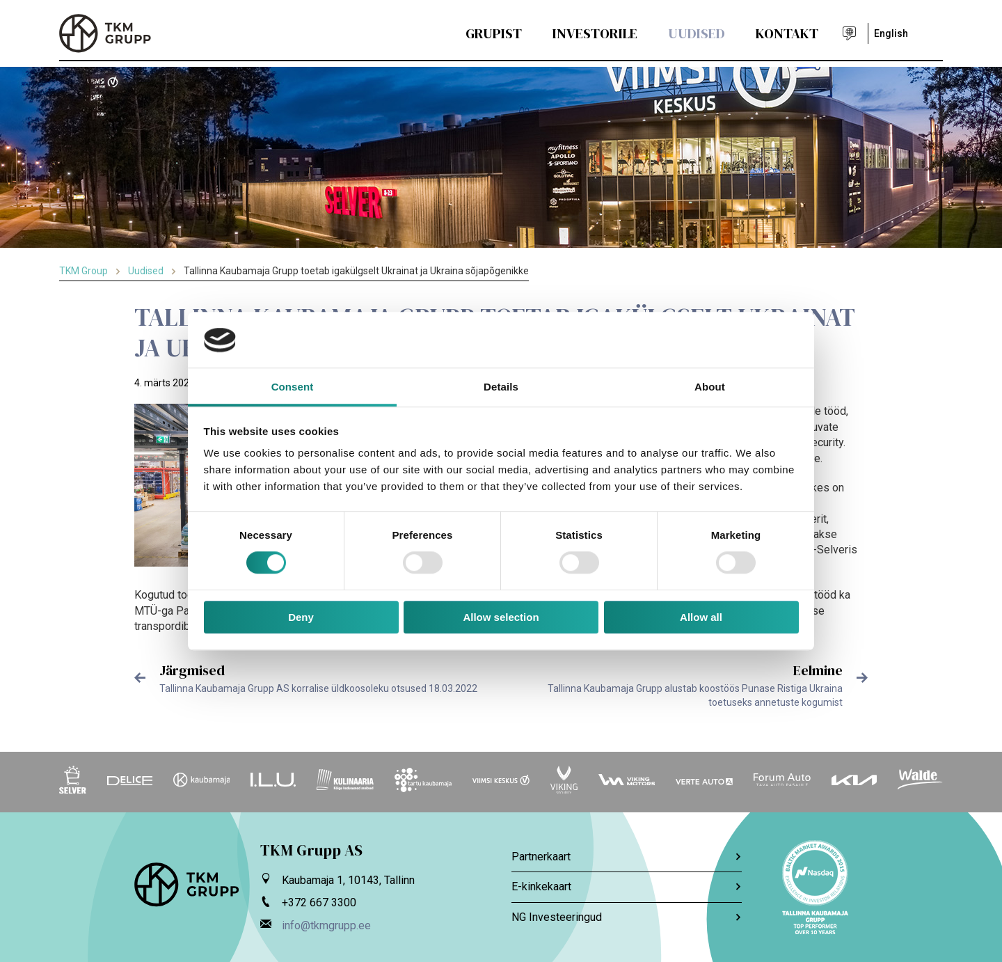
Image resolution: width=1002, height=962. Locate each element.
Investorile (594, 33)
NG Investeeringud (626, 917)
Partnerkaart (626, 856)
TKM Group (83, 270)
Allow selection (501, 617)
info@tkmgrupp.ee (326, 925)
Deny (301, 617)
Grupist (494, 33)
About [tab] (709, 387)
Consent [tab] (292, 387)
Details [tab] (501, 387)
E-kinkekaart (626, 886)
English (891, 33)
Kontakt (787, 33)
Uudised (696, 33)
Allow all (701, 617)
